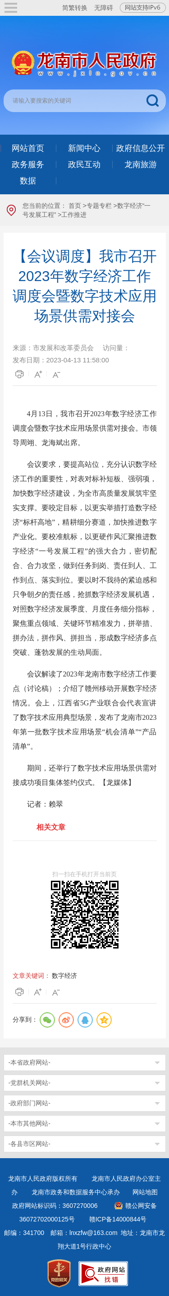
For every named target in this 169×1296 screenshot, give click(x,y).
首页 (75, 205)
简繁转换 (74, 7)
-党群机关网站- (29, 1082)
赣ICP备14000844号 (118, 1219)
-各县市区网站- (29, 1143)
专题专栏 (99, 205)
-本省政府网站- (29, 1062)
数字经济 (64, 975)
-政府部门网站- (29, 1103)
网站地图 (145, 1192)
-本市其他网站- (29, 1123)
